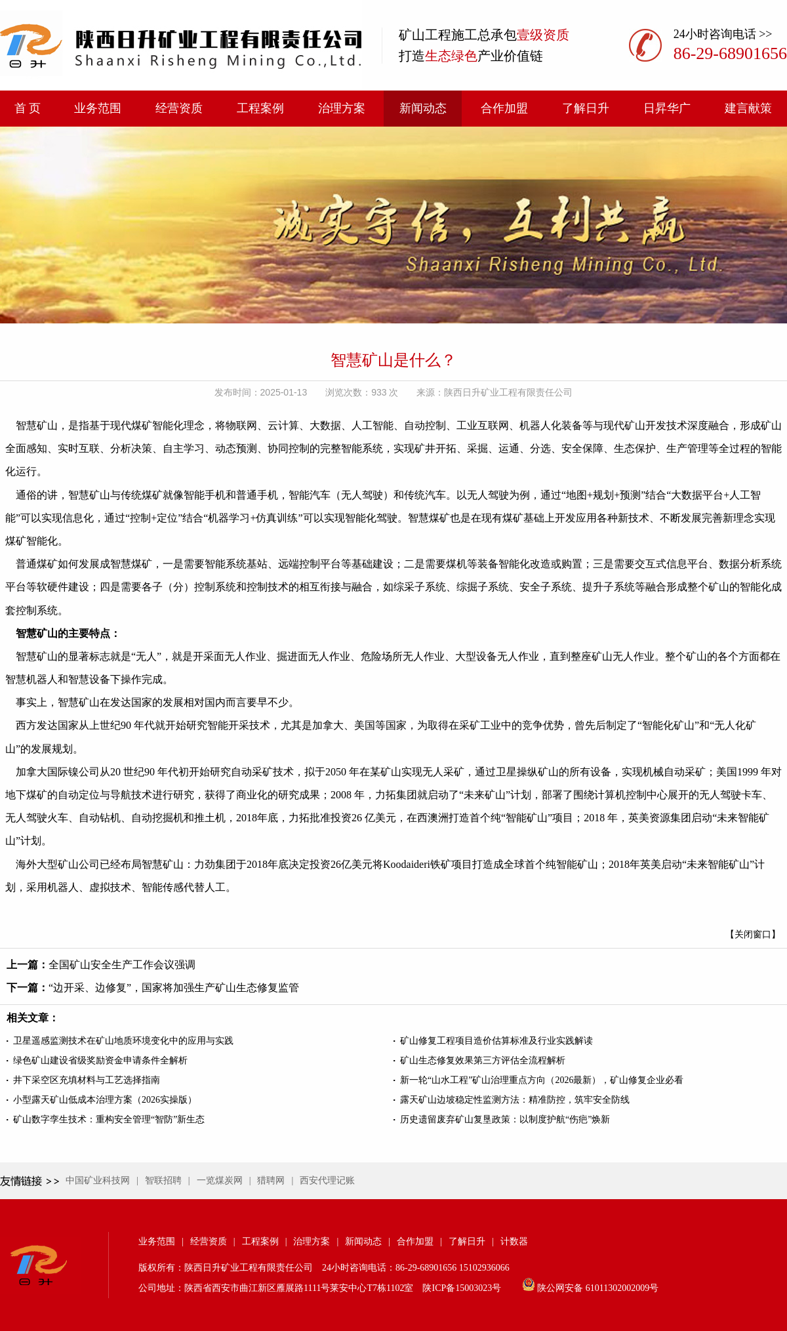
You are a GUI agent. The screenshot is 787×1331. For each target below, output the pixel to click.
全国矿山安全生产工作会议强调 (122, 964)
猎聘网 (271, 1180)
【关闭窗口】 (752, 934)
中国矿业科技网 (98, 1180)
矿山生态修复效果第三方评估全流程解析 (482, 1060)
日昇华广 (667, 108)
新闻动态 (423, 108)
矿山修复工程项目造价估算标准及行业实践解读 (496, 1041)
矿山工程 (425, 35)
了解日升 (585, 108)
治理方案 (341, 108)
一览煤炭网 (220, 1180)
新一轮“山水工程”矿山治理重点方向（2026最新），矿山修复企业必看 (541, 1080)
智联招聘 (163, 1180)
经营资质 (179, 108)
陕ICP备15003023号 (461, 1288)
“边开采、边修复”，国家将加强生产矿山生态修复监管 (174, 987)
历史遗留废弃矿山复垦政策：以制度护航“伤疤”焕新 (505, 1119)
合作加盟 (504, 108)
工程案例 (260, 108)
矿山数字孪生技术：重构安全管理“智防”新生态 (109, 1119)
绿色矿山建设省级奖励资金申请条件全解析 (100, 1060)
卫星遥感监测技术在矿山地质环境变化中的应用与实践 (123, 1041)
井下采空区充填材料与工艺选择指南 (86, 1080)
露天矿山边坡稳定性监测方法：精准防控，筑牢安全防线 (515, 1100)
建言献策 (748, 108)
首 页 (27, 108)
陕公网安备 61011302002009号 (597, 1288)
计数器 (514, 1241)
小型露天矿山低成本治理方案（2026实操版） (105, 1100)
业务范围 (97, 108)
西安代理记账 (327, 1180)
